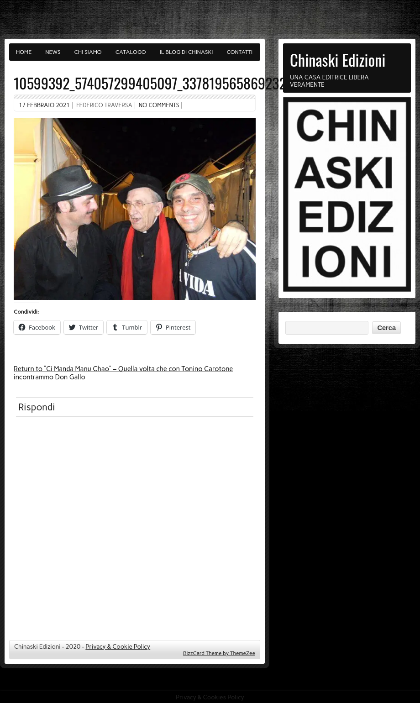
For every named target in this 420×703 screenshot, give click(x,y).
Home (23, 52)
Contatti (240, 52)
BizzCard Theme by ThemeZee (219, 653)
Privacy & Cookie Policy (117, 646)
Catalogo (131, 52)
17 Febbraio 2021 (44, 105)
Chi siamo (88, 52)
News (52, 52)
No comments (159, 105)
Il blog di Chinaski (186, 52)
